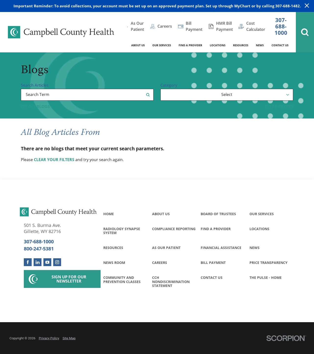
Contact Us (211, 277)
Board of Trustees (218, 214)
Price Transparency (268, 262)
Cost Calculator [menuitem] (255, 26)
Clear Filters (279, 106)
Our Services (261, 214)
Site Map (69, 338)
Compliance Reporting (174, 228)
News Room (114, 262)
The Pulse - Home (265, 277)
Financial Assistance (221, 247)
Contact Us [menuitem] (280, 45)
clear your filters (54, 160)
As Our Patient (166, 247)
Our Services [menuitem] (161, 45)
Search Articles (35, 85)
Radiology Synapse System (121, 230)
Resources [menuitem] (240, 45)
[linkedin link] (37, 262)
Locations (259, 228)
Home (108, 214)
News (254, 247)
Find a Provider (216, 228)
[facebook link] (28, 262)
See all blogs (35, 106)
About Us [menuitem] (138, 45)
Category (168, 85)
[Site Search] (305, 32)
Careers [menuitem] (164, 26)
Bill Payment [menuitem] (194, 26)
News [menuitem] (260, 45)
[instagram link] (57, 262)
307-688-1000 (281, 26)
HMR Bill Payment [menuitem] (224, 26)
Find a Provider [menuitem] (190, 45)
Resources (113, 247)
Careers (159, 262)
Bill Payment (213, 262)
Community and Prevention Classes (122, 279)
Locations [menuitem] (217, 45)
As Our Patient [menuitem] (137, 26)
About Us (161, 214)
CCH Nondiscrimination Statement (171, 281)
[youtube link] (47, 262)
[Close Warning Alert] (306, 6)
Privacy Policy (49, 338)
